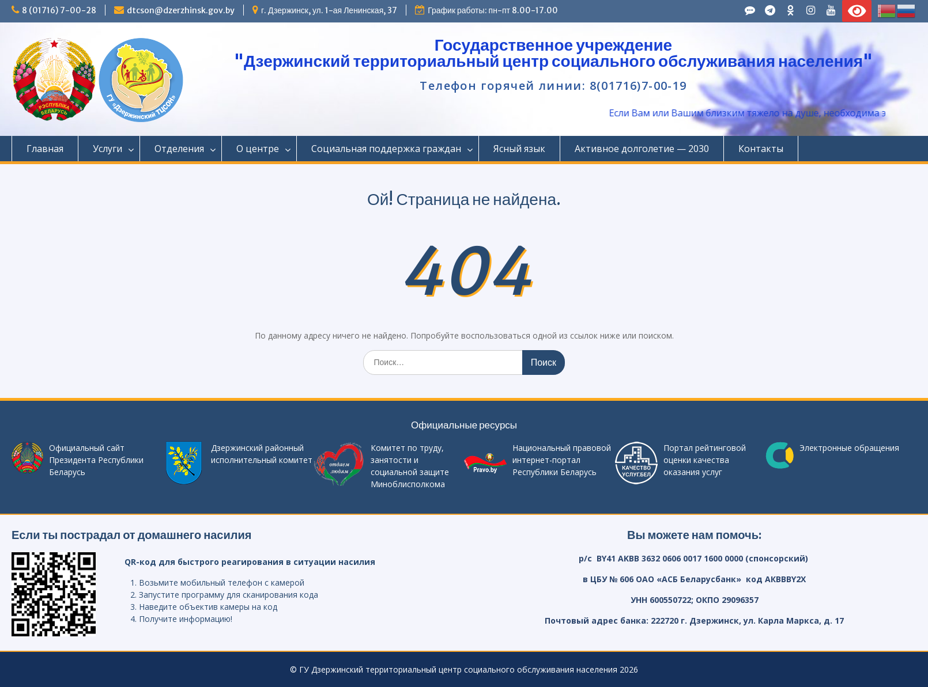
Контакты (760, 148)
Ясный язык (519, 148)
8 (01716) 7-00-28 (59, 10)
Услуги (107, 148)
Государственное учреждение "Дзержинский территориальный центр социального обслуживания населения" (553, 53)
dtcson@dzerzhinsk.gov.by (181, 10)
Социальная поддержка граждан (386, 148)
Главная (45, 148)
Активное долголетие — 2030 (642, 148)
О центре (257, 148)
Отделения (179, 148)
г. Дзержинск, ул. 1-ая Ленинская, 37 (329, 10)
